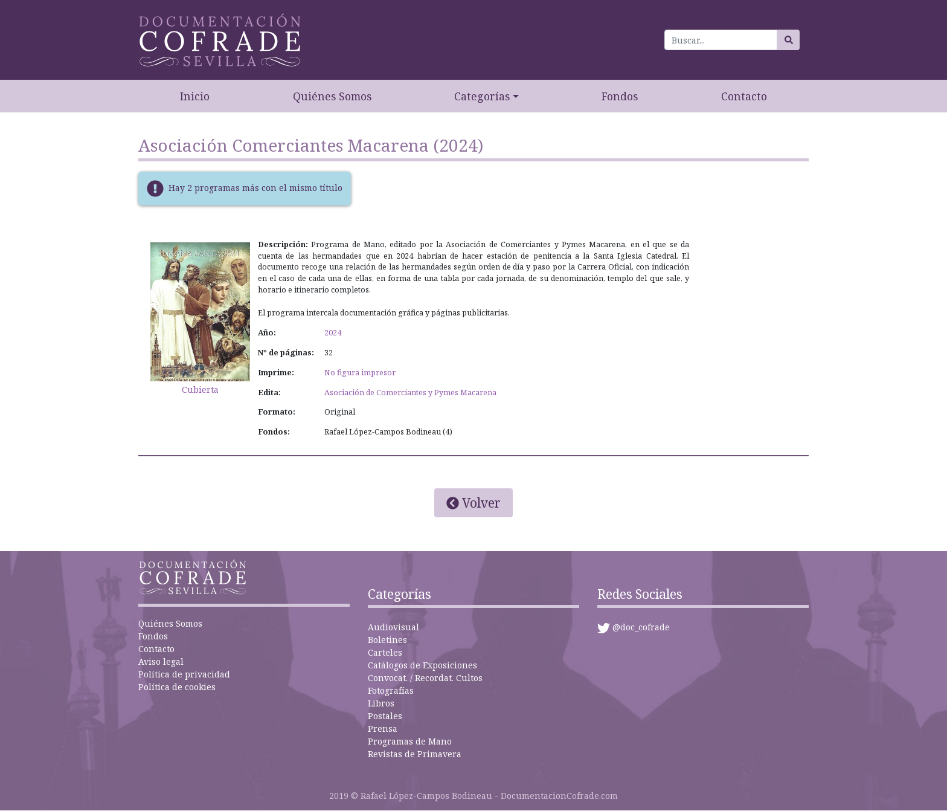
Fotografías (391, 690)
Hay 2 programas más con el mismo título (255, 187)
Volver (473, 502)
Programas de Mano (410, 741)
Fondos (620, 96)
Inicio (195, 96)
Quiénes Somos (332, 96)
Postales (385, 716)
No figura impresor (360, 372)
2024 (332, 333)
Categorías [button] (482, 96)
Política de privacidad (184, 674)
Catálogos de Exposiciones (422, 665)
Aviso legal (161, 661)
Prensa (382, 728)
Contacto (744, 96)
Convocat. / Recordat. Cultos (425, 677)
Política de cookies (177, 687)
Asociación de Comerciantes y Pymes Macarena (410, 392)
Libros (381, 703)
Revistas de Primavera (414, 754)
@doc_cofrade (641, 627)
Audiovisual (393, 627)
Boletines (387, 639)
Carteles (385, 652)
